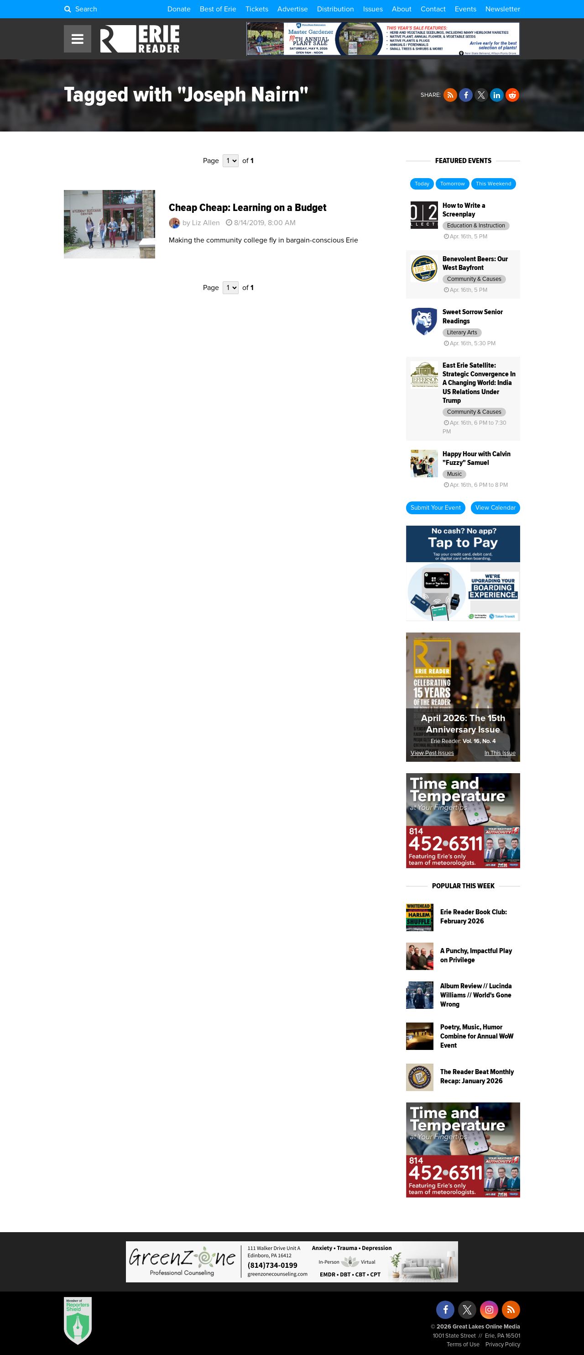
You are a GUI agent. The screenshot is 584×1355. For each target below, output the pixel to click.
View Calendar (495, 508)
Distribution (335, 9)
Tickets (256, 9)
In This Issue (500, 753)
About (402, 9)
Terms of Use (463, 1345)
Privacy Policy (502, 1345)
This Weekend (493, 184)
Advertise (292, 9)
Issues (373, 9)
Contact (433, 9)
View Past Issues (432, 753)
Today (422, 184)
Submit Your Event (436, 508)
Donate (179, 9)
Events (465, 9)
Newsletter (502, 9)
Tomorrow (452, 184)
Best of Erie (218, 9)
